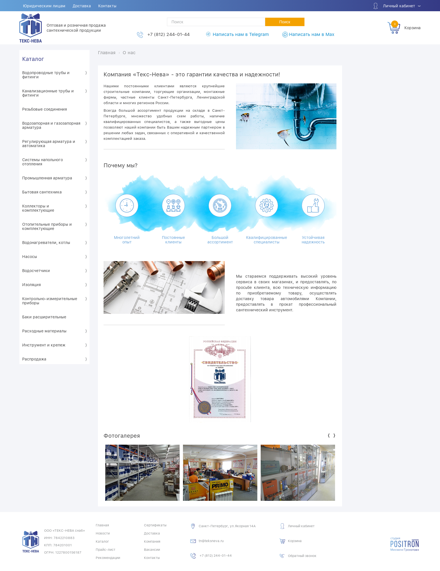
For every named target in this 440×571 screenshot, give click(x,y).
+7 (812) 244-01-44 (168, 34)
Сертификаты (155, 525)
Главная (102, 525)
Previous (329, 435)
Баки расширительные (44, 317)
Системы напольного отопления (42, 161)
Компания (152, 541)
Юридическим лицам (44, 6)
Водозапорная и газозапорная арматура (51, 125)
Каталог (33, 59)
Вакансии (152, 550)
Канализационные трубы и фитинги (48, 93)
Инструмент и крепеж (43, 345)
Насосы (29, 256)
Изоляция (31, 284)
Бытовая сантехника (42, 192)
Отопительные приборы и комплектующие (47, 226)
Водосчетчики (36, 270)
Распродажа (34, 359)
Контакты (107, 6)
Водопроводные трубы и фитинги (46, 74)
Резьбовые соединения (44, 109)
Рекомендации (108, 558)
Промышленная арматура (47, 178)
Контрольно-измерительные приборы (49, 300)
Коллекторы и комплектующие (38, 208)
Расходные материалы (44, 331)
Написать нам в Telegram (241, 34)
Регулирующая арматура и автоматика (48, 143)
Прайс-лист (105, 550)
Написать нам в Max (311, 34)
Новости (103, 533)
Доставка (82, 6)
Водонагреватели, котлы (46, 242)
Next (334, 435)
